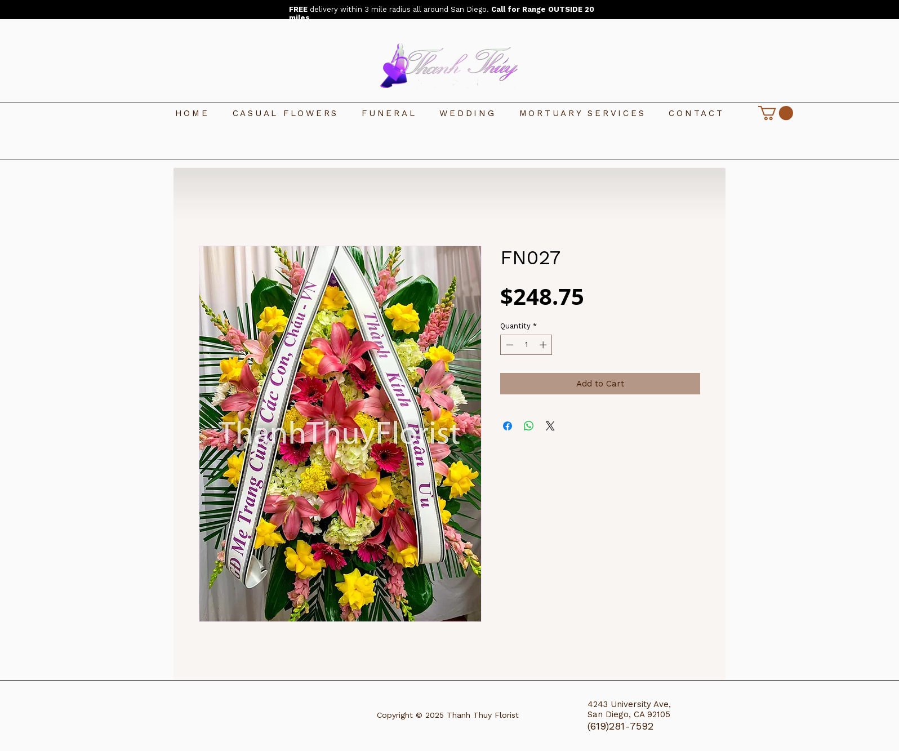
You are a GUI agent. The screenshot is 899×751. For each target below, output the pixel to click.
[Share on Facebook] (507, 426)
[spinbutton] (526, 344)
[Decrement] (508, 344)
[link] (775, 113)
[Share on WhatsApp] (529, 426)
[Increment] (544, 344)
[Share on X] (550, 426)
